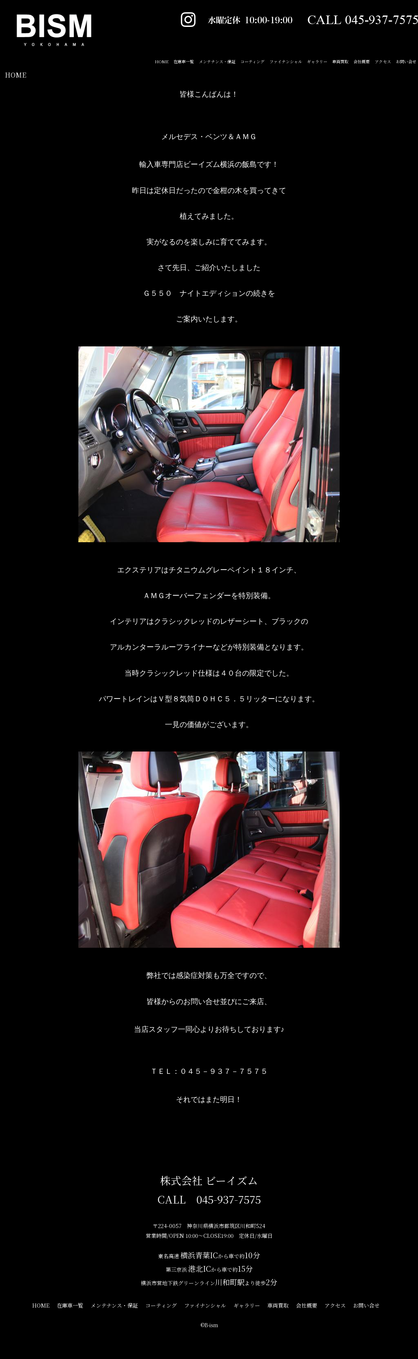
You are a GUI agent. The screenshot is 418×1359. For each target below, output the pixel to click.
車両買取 (340, 61)
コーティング (252, 61)
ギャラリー (317, 61)
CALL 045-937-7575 (209, 1198)
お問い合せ (406, 61)
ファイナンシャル (285, 61)
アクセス (383, 61)
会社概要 (362, 61)
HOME (15, 75)
